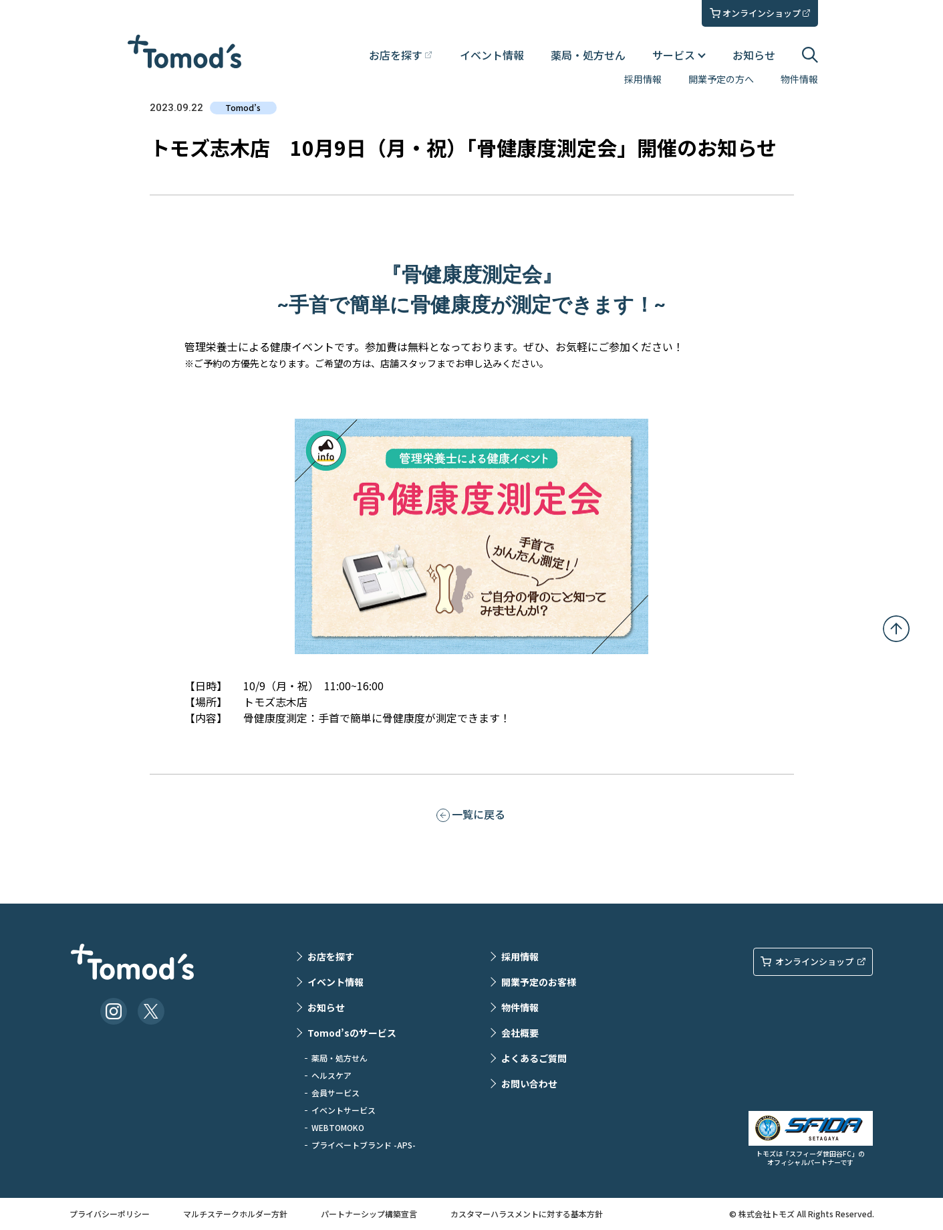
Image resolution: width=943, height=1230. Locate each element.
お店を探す (330, 956)
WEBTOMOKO (337, 1127)
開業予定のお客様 (538, 982)
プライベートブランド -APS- (363, 1144)
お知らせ (753, 55)
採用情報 (643, 79)
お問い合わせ (529, 1083)
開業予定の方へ (721, 79)
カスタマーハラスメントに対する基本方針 (526, 1213)
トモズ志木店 (275, 702)
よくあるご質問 (534, 1058)
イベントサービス (343, 1110)
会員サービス (335, 1092)
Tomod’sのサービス (351, 1032)
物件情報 (799, 79)
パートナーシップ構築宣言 (369, 1213)
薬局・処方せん (588, 55)
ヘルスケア (331, 1075)
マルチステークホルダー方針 (235, 1213)
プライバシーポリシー (110, 1213)
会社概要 (520, 1032)
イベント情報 (492, 55)
